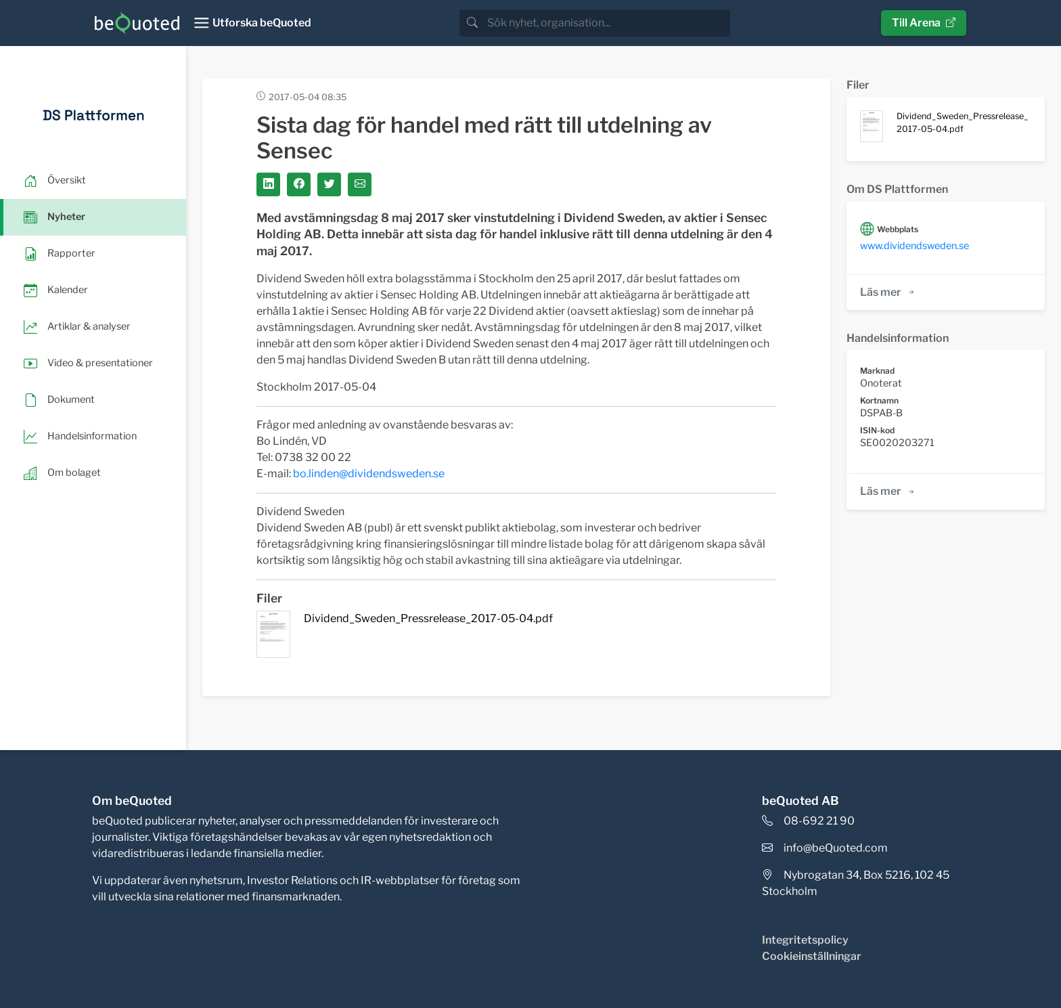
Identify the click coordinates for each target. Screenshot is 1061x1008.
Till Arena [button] (923, 22)
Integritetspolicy (805, 940)
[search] (607, 23)
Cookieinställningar (811, 956)
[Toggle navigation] (252, 23)
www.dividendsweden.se (914, 246)
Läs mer (888, 292)
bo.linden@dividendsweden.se (369, 473)
